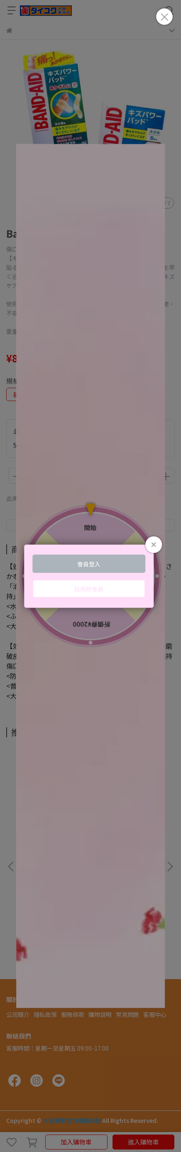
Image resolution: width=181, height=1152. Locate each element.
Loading (90, 576)
